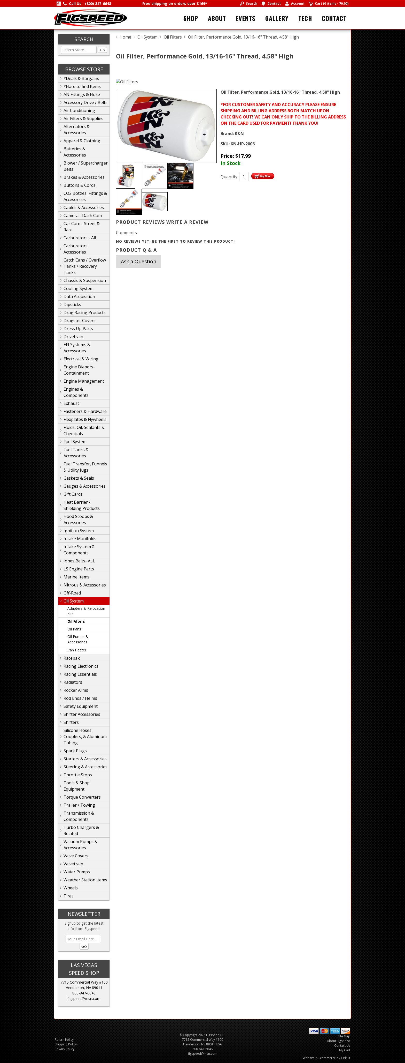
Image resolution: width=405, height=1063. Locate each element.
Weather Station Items (85, 880)
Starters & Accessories (85, 759)
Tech (305, 18)
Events (245, 18)
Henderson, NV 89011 (84, 987)
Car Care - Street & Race (82, 227)
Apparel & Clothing (82, 141)
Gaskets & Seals (79, 478)
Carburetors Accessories (76, 249)
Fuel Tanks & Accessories (76, 453)
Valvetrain (73, 864)
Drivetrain (73, 336)
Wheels (71, 888)
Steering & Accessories (85, 767)
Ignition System (79, 530)
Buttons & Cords (80, 185)
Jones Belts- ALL (79, 561)
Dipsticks (72, 304)
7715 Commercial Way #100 (84, 982)
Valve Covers (76, 856)
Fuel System (75, 441)
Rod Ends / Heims (80, 698)
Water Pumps (77, 872)
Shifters (71, 722)
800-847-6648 (84, 993)
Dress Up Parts (78, 328)
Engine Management (84, 381)
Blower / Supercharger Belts (86, 166)
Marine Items (76, 577)
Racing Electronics (81, 666)
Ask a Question (138, 261)
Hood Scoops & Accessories (78, 519)
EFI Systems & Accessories (77, 348)
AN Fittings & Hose (82, 94)
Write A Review (187, 222)
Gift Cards (73, 494)
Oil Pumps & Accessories (77, 639)
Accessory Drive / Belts (85, 102)
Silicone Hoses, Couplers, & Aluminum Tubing (85, 736)
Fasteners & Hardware (85, 411)
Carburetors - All (80, 238)
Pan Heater (76, 650)
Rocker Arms (76, 690)
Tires (69, 896)
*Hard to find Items (82, 86)
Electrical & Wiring (81, 359)
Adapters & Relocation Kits (86, 611)
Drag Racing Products (85, 312)
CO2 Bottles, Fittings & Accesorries (85, 196)
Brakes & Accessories (84, 177)
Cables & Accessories (84, 207)
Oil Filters (76, 621)
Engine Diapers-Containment (79, 370)
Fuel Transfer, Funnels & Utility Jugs (85, 467)
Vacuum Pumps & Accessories (80, 845)
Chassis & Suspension (85, 280)
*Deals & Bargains (81, 78)
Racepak (72, 658)
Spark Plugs (75, 751)
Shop (190, 18)
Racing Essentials (80, 674)
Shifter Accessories (82, 714)
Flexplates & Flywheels (85, 419)
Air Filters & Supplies (83, 118)
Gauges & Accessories (85, 486)
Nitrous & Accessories (85, 585)
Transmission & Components (79, 816)
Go (102, 49)
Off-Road (72, 593)
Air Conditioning (79, 110)
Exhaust (71, 403)
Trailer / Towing (79, 805)
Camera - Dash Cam (83, 215)
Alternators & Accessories (77, 130)
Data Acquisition (79, 296)
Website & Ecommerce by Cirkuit (326, 1058)
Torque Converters (82, 797)
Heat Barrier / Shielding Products (82, 505)
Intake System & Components (79, 550)
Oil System (74, 601)
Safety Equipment (81, 706)
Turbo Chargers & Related (81, 830)
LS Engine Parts (79, 569)
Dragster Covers (80, 320)
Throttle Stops (78, 775)
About (217, 18)
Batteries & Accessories (75, 152)
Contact (334, 18)
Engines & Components (76, 392)
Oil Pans (74, 629)
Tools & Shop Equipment (77, 786)
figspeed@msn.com (83, 998)
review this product (210, 241)
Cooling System (79, 288)
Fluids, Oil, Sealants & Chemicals (84, 430)
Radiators (73, 682)
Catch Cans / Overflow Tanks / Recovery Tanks (85, 266)
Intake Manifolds (80, 538)
